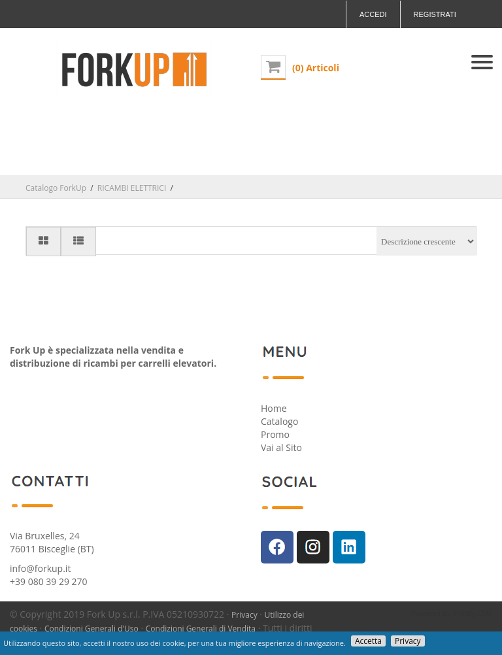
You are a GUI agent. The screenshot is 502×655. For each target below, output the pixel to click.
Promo (275, 434)
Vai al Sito (281, 447)
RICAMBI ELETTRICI (131, 187)
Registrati (435, 14)
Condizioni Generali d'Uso (91, 628)
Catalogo (279, 421)
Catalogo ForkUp (55, 187)
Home (274, 408)
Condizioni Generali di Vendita (201, 628)
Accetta (368, 641)
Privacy (244, 614)
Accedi (373, 14)
